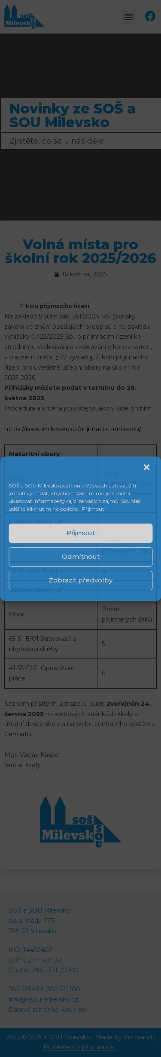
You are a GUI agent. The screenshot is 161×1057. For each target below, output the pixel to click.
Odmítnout (81, 556)
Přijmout (81, 533)
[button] (147, 468)
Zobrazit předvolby (80, 580)
